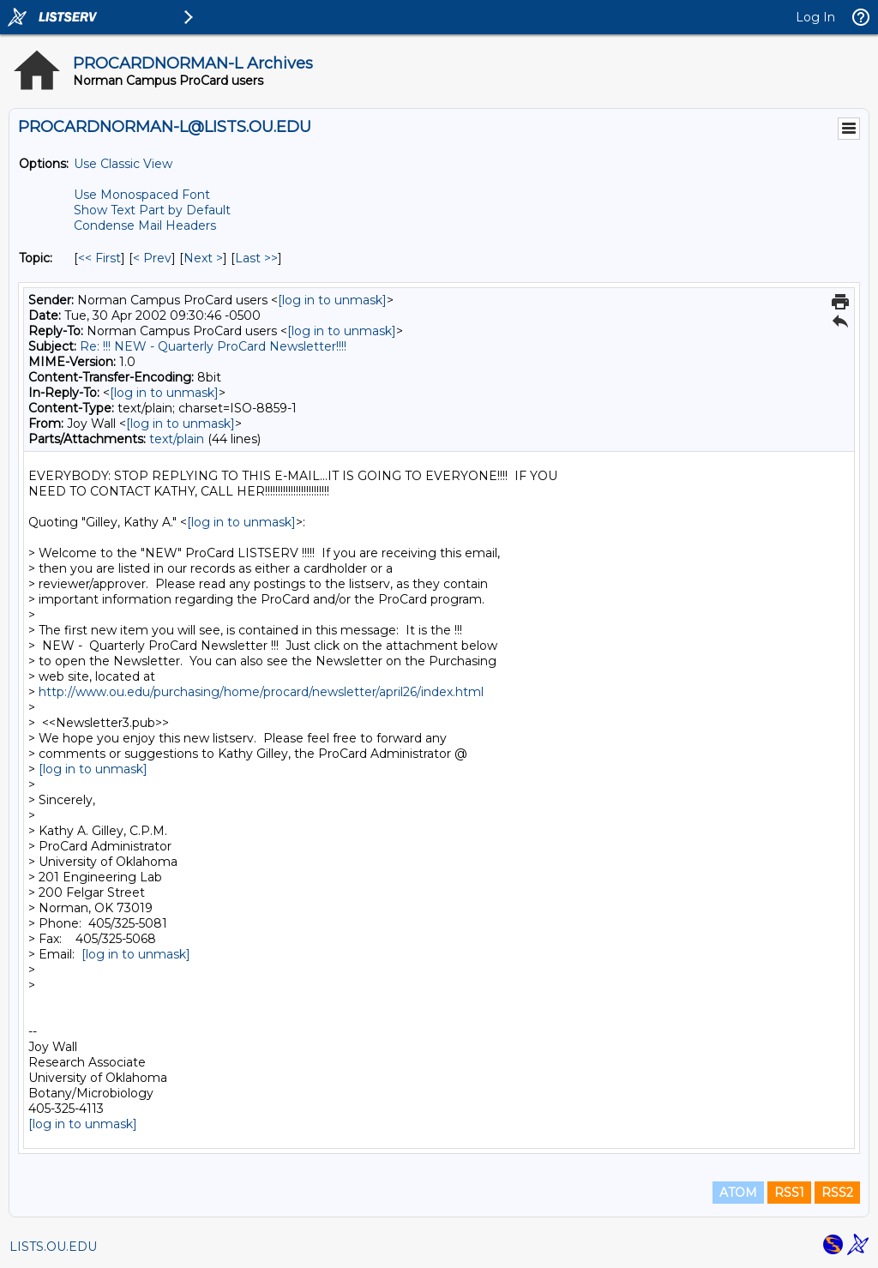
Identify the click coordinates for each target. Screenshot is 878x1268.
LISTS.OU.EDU (53, 1246)
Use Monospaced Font (142, 194)
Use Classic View (123, 163)
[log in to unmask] (332, 300)
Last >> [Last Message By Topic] (256, 258)
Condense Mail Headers (145, 225)
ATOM (738, 1192)
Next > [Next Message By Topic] (203, 258)
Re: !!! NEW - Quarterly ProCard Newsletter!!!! (213, 346)
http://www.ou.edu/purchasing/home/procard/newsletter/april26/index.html (261, 692)
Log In (815, 17)
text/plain (176, 439)
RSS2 (837, 1192)
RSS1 (789, 1192)
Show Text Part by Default (152, 210)
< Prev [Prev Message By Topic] (152, 258)
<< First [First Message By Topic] (99, 258)
